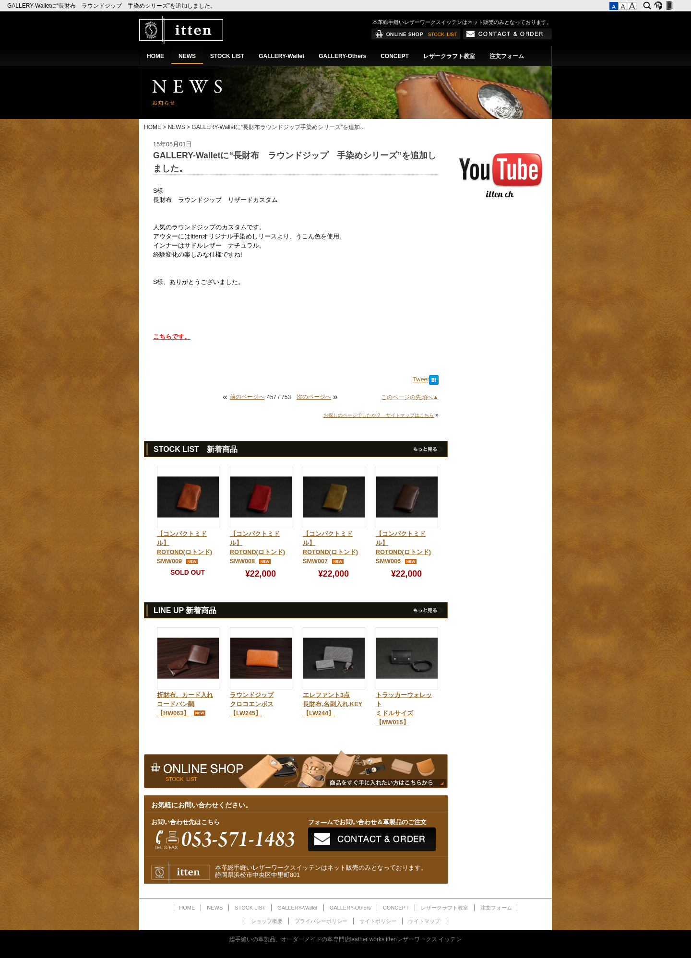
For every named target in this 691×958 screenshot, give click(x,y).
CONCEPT (395, 56)
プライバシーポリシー (321, 921)
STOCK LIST (227, 56)
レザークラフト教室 (449, 56)
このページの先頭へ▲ (410, 397)
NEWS (187, 56)
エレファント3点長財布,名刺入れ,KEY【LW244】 (332, 704)
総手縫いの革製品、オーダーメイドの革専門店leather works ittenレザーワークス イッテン (345, 939)
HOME (155, 56)
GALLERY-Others (342, 56)
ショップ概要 (267, 921)
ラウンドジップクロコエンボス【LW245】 (252, 704)
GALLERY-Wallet (281, 56)
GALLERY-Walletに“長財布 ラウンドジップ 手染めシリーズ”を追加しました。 (112, 5)
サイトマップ (424, 921)
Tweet (421, 379)
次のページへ (314, 396)
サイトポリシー (377, 921)
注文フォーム (506, 56)
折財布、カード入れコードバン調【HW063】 (185, 704)
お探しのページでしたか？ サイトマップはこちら (378, 415)
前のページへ (247, 396)
